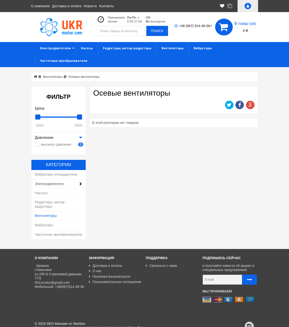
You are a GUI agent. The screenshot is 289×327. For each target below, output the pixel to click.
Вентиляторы (46, 216)
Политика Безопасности (109, 276)
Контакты (106, 6)
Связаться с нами (161, 266)
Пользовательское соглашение (115, 282)
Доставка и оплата (66, 6)
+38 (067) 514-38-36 (193, 26)
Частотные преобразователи (58, 234)
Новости (90, 6)
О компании (40, 6)
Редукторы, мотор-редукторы (50, 204)
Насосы (41, 193)
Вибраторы (44, 225)
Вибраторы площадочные (56, 174)
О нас (95, 271)
